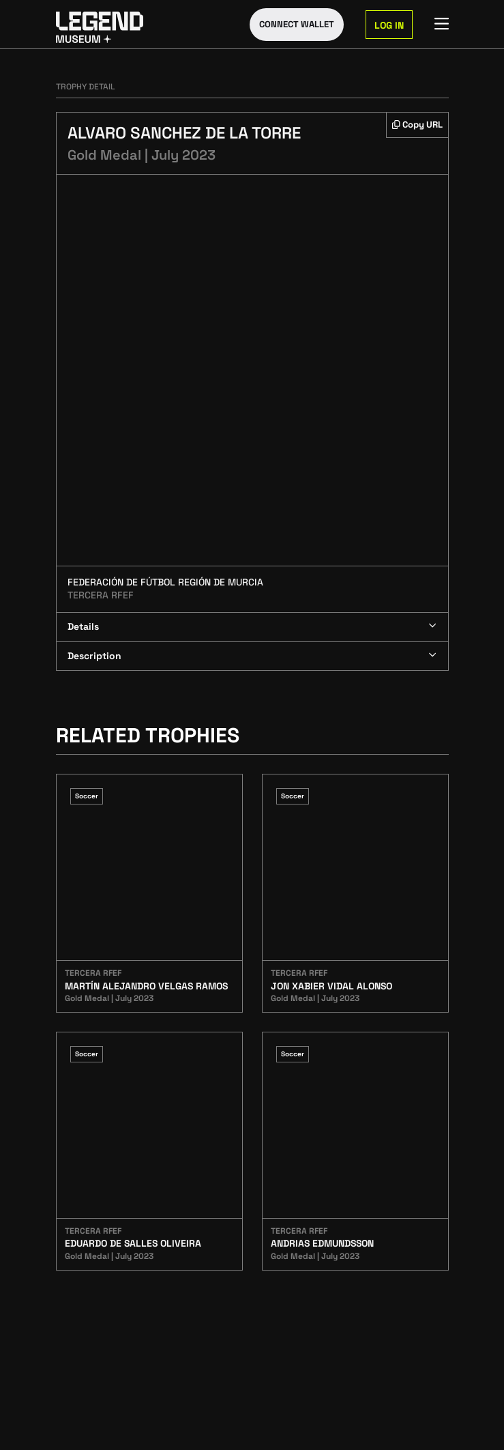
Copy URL (417, 124)
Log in (389, 25)
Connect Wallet (296, 24)
